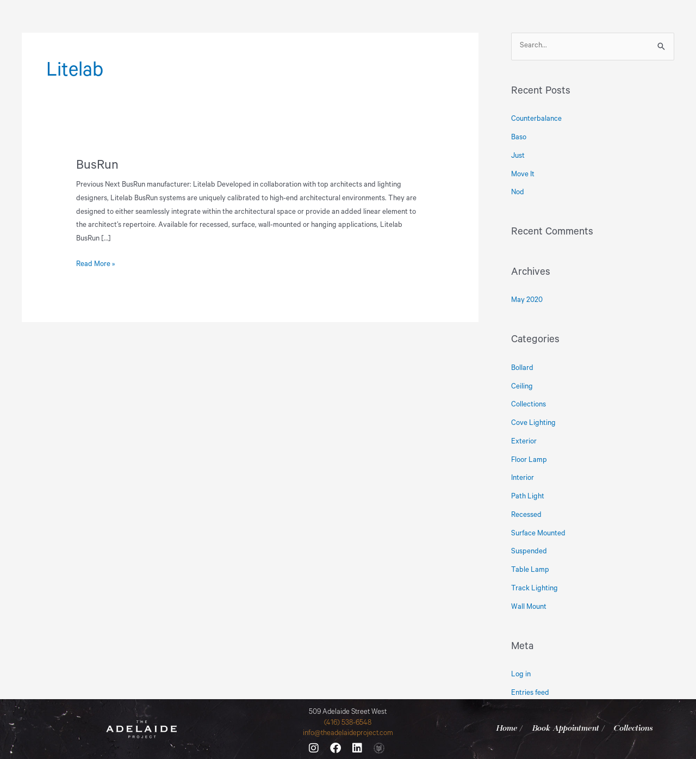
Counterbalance (536, 119)
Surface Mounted (538, 534)
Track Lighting (534, 589)
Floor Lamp (529, 460)
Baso (518, 138)
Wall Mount (528, 607)
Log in (521, 675)
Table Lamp (530, 570)
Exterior (524, 442)
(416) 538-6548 (347, 723)
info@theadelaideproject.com (348, 734)
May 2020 (527, 301)
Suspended (529, 552)
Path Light (527, 497)
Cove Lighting (533, 423)
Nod (517, 193)
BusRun (97, 166)
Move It (523, 175)
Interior (522, 478)
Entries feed (530, 693)
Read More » (95, 263)
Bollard (522, 369)
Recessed (526, 515)
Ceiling (522, 387)
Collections (528, 405)
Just (518, 156)
